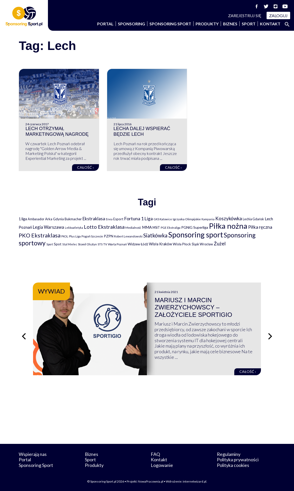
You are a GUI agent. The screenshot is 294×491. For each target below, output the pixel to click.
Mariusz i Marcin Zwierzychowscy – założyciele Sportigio (193, 307)
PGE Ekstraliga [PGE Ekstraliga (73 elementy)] (170, 227)
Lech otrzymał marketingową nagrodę (56, 131)
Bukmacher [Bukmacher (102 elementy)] (73, 219)
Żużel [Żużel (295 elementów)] (220, 243)
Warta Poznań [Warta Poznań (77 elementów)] (117, 244)
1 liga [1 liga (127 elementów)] (23, 219)
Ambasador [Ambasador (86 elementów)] (36, 219)
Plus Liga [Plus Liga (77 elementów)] (75, 236)
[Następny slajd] (270, 336)
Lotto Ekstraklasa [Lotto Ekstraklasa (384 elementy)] (104, 227)
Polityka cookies (233, 465)
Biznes (230, 23)
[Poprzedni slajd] (24, 336)
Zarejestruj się (244, 15)
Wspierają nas (33, 454)
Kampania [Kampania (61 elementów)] (208, 219)
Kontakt (270, 23)
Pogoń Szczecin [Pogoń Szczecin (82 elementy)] (92, 236)
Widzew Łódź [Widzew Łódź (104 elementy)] (138, 244)
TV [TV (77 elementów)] (105, 244)
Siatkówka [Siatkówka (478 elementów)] (155, 235)
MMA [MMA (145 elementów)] (147, 227)
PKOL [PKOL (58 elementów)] (64, 236)
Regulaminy (228, 454)
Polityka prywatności (238, 459)
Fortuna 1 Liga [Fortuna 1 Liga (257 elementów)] (138, 218)
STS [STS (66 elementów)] (100, 244)
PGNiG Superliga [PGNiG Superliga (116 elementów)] (194, 227)
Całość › (85, 167)
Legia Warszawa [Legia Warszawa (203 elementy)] (48, 227)
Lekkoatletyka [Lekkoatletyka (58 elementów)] (74, 227)
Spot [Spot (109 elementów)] (58, 244)
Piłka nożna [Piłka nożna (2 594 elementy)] (228, 225)
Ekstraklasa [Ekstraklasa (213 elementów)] (94, 218)
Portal (105, 23)
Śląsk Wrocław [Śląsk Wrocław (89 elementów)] (202, 244)
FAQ (155, 454)
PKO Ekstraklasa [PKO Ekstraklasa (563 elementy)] (39, 235)
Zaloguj (278, 15)
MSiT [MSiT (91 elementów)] (156, 227)
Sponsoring (131, 23)
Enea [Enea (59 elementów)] (109, 219)
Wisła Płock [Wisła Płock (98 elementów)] (182, 244)
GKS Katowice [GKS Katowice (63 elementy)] (163, 219)
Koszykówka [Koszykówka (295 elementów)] (228, 218)
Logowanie (162, 465)
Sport (249, 23)
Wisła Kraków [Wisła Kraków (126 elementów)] (160, 244)
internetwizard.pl (194, 481)
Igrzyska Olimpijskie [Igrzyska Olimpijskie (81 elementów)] (187, 219)
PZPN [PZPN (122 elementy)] (108, 236)
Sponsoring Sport (170, 23)
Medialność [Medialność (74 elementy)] (133, 227)
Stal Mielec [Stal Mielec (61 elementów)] (69, 244)
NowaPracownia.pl (150, 481)
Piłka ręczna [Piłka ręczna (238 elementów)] (260, 227)
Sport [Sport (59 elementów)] (49, 244)
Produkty (207, 23)
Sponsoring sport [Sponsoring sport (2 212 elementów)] (195, 234)
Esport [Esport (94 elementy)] (118, 219)
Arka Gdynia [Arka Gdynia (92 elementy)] (54, 219)
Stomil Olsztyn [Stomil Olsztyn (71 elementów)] (87, 244)
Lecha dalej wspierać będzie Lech (142, 131)
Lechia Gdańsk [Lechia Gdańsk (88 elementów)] (253, 219)
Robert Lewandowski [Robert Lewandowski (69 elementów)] (128, 236)
